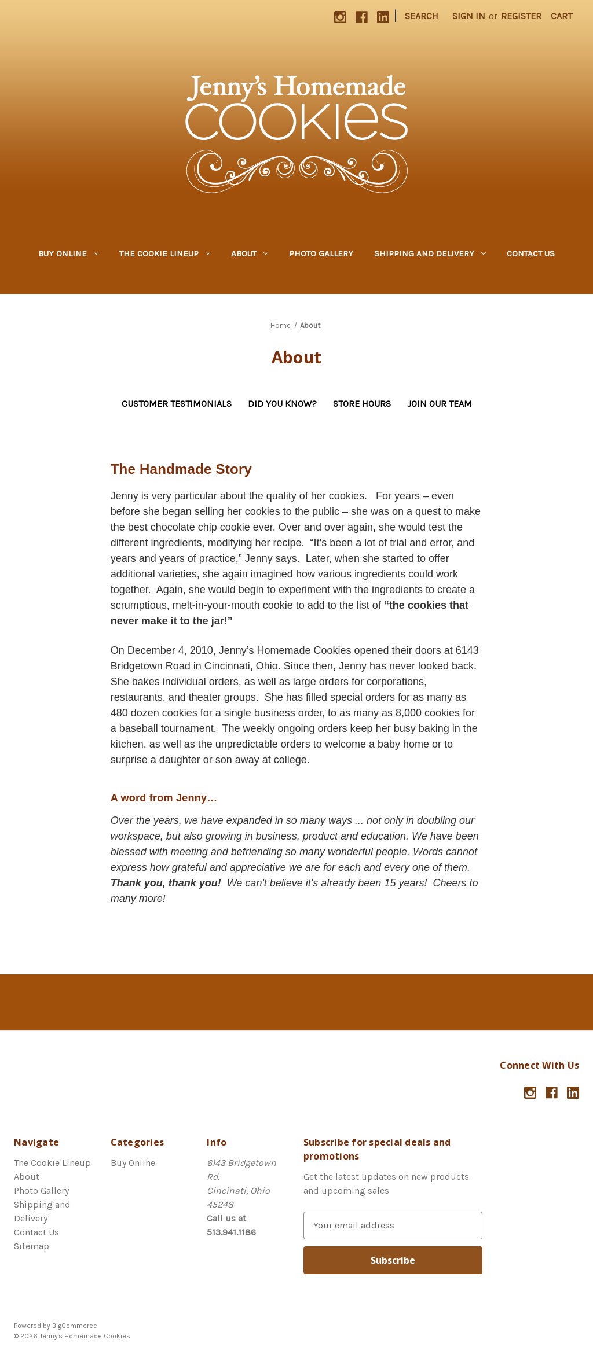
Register (521, 15)
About (249, 253)
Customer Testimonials (177, 403)
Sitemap (31, 1246)
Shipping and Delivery (430, 253)
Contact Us (531, 253)
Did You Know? (282, 403)
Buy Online (68, 253)
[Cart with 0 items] (561, 16)
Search (421, 15)
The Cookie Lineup (164, 253)
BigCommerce (74, 1326)
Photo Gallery (321, 253)
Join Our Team (439, 403)
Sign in (468, 15)
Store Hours (362, 403)
